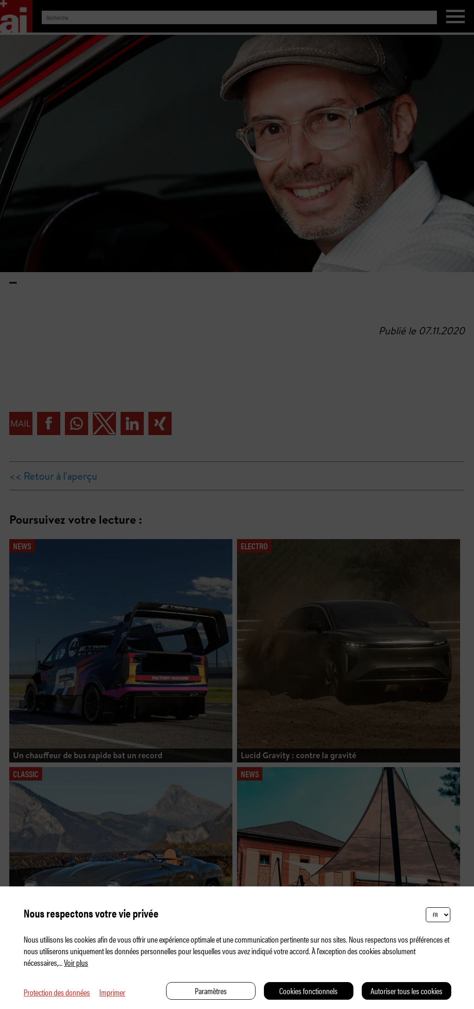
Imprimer (112, 992)
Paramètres (211, 990)
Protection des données (57, 992)
